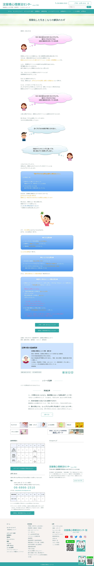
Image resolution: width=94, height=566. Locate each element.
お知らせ (54, 538)
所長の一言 (55, 540)
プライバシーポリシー (12, 549)
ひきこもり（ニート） (26, 372)
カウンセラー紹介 (28, 11)
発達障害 (30, 538)
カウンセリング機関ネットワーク (15, 551)
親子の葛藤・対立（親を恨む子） (36, 552)
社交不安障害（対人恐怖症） (35, 544)
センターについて (18, 11)
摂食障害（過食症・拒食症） (35, 528)
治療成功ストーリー (65, 11)
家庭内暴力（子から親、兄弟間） (36, 542)
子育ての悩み (31, 548)
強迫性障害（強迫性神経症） (35, 540)
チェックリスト (11, 539)
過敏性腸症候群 (32, 546)
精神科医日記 (55, 536)
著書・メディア (56, 528)
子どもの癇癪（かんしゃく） (35, 550)
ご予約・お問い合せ (80, 3)
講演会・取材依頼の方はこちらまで (47, 330)
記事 (53, 524)
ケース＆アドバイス (53, 11)
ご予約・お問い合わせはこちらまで (47, 324)
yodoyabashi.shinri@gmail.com (23, 490)
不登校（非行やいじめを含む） (36, 526)
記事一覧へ (47, 414)
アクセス (9, 543)
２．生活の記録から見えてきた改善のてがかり (42, 401)
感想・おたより (56, 532)
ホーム (10, 11)
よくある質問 (10, 547)
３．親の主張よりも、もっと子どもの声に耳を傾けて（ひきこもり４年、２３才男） (53, 406)
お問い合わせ (10, 545)
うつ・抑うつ (31, 532)
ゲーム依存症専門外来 (33, 534)
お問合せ (83, 11)
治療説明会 (44, 11)
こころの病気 (76, 11)
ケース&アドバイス (37, 372)
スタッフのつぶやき (57, 526)
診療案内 (37, 11)
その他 (29, 556)
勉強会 (8, 537)
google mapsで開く (78, 480)
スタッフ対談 (55, 542)
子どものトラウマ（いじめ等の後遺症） (38, 554)
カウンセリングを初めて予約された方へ (23, 468)
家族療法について (11, 529)
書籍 (8, 541)
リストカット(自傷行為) (34, 536)
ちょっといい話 (56, 530)
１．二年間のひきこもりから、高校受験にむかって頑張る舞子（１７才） (50, 395)
